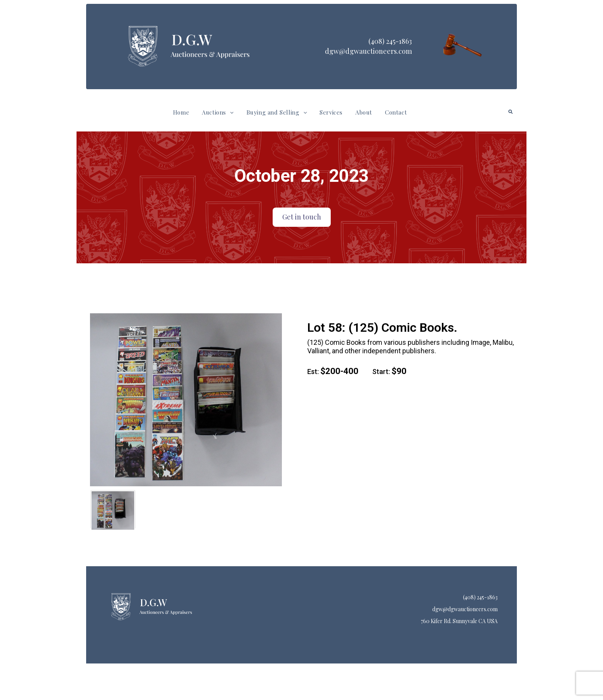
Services (331, 112)
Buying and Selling (277, 112)
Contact (396, 112)
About (363, 112)
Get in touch (301, 216)
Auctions (217, 112)
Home (181, 112)
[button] (218, 112)
